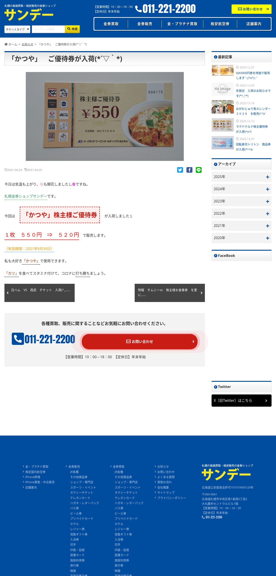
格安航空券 (220, 23)
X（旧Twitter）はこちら (233, 401)
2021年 (220, 226)
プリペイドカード (82, 520)
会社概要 (163, 488)
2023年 (220, 201)
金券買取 (111, 23)
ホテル (74, 525)
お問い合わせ (250, 9)
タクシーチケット (82, 494)
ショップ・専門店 (82, 483)
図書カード (77, 557)
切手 (73, 547)
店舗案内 (254, 23)
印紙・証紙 (77, 552)
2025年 (220, 176)
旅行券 (74, 568)
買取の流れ (165, 483)
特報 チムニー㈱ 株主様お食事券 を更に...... (167, 293)
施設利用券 (77, 562)
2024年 (220, 188)
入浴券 (74, 541)
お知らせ (163, 467)
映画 (73, 573)
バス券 (74, 510)
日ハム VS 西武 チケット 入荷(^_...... (36, 293)
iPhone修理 (32, 478)
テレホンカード (80, 499)
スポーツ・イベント (83, 488)
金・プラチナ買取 (182, 23)
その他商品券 (79, 478)
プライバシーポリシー (172, 499)
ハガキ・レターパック (84, 504)
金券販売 (144, 23)
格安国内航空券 (35, 472)
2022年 (220, 213)
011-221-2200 (169, 8)
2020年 (220, 238)
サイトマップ (166, 494)
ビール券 (76, 515)
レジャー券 (77, 531)
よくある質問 (166, 478)
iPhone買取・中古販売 (40, 483)
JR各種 (74, 472)
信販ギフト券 (79, 536)
